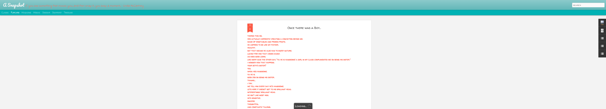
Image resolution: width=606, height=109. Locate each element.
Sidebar (46, 12)
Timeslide (68, 12)
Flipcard (15, 12)
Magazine (26, 12)
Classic (5, 12)
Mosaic (36, 12)
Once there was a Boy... (304, 28)
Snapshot (57, 12)
